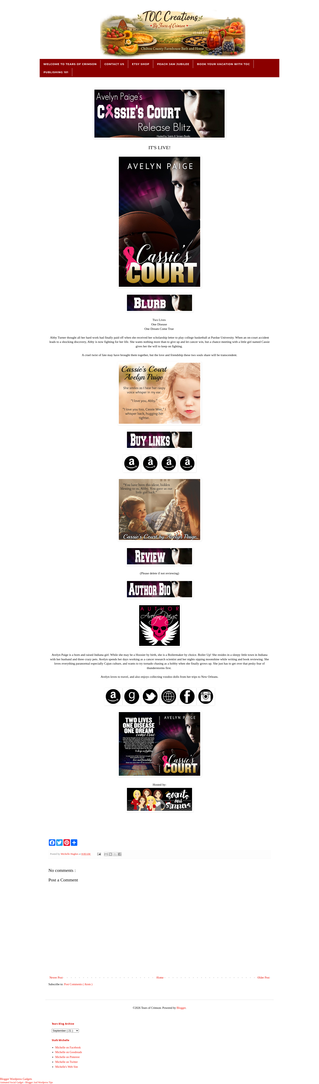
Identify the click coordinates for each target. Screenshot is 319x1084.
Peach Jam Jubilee (173, 64)
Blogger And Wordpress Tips (39, 1082)
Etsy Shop (141, 64)
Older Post (264, 977)
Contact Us (114, 64)
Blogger (181, 1007)
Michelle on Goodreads (68, 1052)
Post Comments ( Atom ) (78, 984)
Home (160, 977)
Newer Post (56, 977)
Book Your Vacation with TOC (223, 64)
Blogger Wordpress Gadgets (16, 1079)
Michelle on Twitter (66, 1061)
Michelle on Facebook (68, 1047)
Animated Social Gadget (11, 1082)
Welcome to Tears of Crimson (70, 64)
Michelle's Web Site (66, 1066)
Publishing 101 (56, 72)
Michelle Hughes (70, 854)
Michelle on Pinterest (67, 1057)
